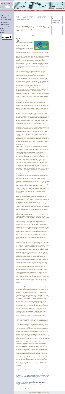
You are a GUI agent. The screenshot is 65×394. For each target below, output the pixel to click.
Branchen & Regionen (6, 26)
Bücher (2, 30)
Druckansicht (55, 16)
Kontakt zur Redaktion (56, 20)
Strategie (3, 17)
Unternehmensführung (6, 15)
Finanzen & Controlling (6, 21)
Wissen (2, 28)
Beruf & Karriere (4, 22)
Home (16, 10)
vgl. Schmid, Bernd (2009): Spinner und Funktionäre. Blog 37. (25, 381)
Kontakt (35, 10)
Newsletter (28, 10)
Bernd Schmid (46, 33)
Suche (2, 32)
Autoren (22, 10)
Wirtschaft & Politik (5, 24)
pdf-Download (55, 18)
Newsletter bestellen (56, 22)
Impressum (41, 10)
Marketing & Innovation (6, 19)
